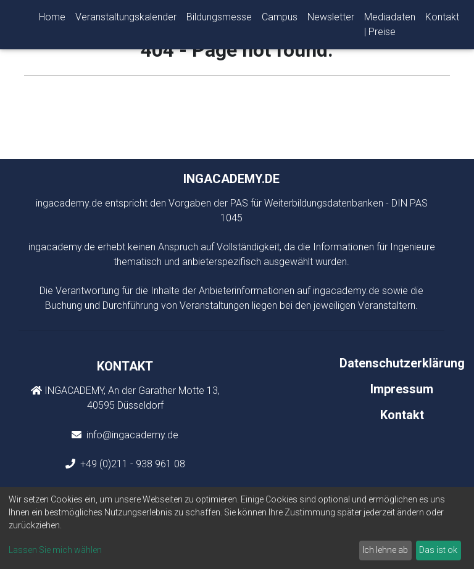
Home (52, 19)
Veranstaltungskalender (126, 19)
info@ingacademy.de (131, 435)
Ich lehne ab (385, 550)
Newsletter (330, 19)
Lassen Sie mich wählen (55, 550)
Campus (279, 19)
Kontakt (442, 19)
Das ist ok (438, 550)
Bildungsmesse (219, 19)
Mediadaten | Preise (389, 27)
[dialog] (237, 528)
